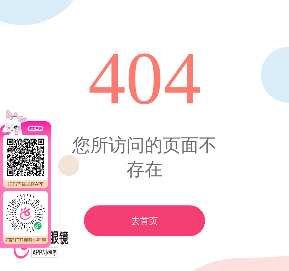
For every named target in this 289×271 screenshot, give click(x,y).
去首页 (144, 221)
